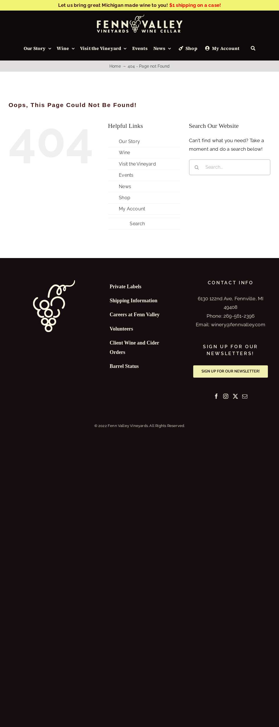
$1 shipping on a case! (195, 5)
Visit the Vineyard (137, 164)
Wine (124, 152)
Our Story (129, 141)
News (125, 186)
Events (126, 175)
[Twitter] (235, 396)
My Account (132, 209)
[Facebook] (216, 396)
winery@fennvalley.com (238, 324)
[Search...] (229, 167)
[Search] (253, 48)
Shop (124, 197)
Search (137, 223)
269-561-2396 (238, 316)
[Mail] (244, 396)
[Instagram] (225, 396)
